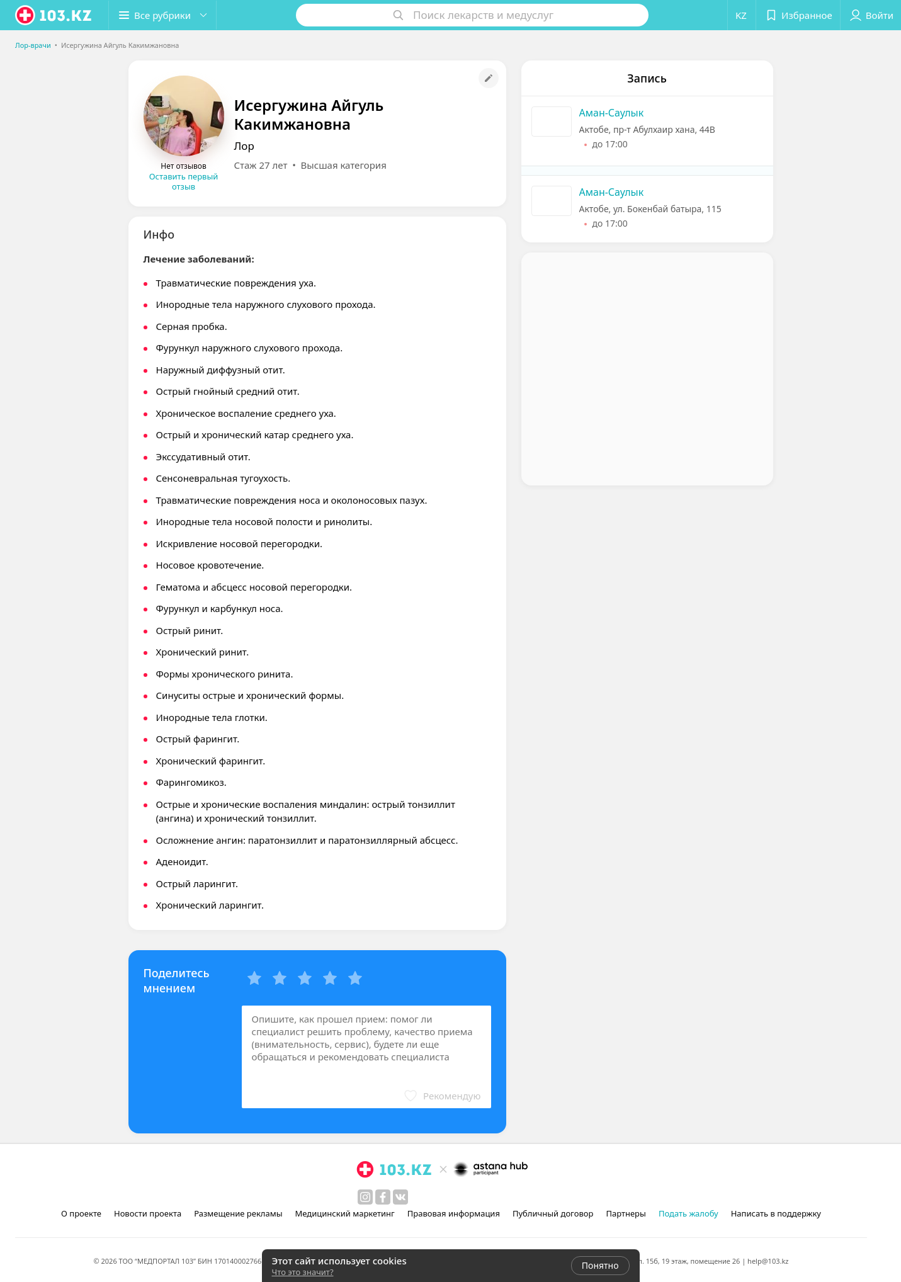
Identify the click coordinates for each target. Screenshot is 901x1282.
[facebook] (382, 1197)
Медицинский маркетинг (345, 1213)
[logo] (54, 15)
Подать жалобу (688, 1213)
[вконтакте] (400, 1197)
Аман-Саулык (611, 112)
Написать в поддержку (776, 1213)
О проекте (81, 1213)
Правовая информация (453, 1213)
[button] (162, 15)
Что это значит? (303, 1272)
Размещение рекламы (238, 1213)
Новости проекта (147, 1213)
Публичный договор (553, 1213)
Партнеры (626, 1213)
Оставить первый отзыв (183, 181)
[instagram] (365, 1197)
